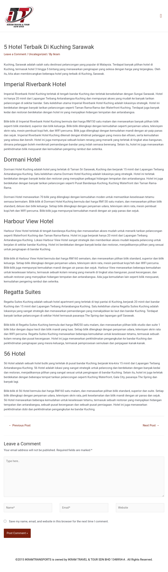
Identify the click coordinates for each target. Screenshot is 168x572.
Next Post (150, 426)
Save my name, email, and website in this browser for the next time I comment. (59, 523)
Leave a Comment (15, 54)
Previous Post (20, 426)
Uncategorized (38, 54)
